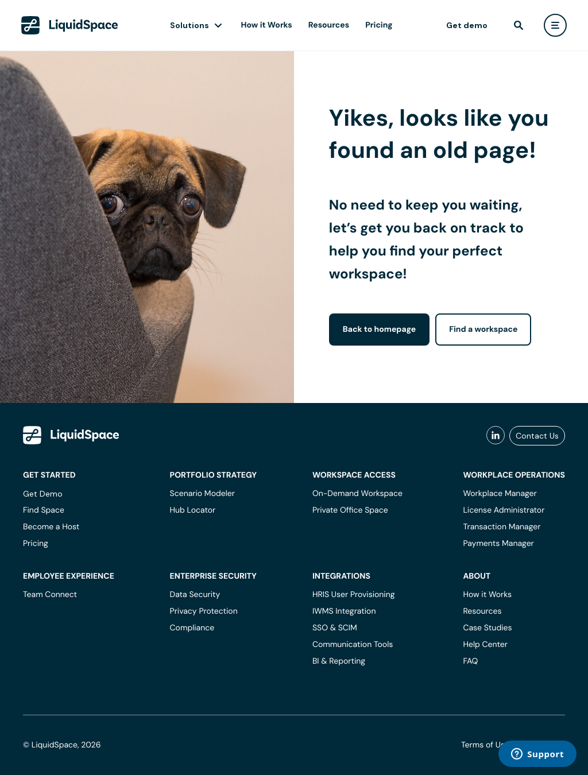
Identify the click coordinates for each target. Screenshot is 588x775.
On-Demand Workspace (357, 494)
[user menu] (555, 25)
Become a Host (51, 527)
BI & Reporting (338, 661)
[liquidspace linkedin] (495, 435)
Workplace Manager (499, 494)
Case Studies (487, 628)
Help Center (485, 645)
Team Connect (50, 595)
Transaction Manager (501, 527)
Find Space (43, 510)
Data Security (195, 595)
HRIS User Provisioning (353, 595)
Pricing (378, 25)
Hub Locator (193, 510)
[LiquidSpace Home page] (69, 25)
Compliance (192, 628)
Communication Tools (352, 645)
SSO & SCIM (334, 628)
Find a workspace (483, 329)
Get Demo (43, 494)
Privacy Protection (204, 611)
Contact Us (537, 436)
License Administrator (503, 510)
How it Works (266, 25)
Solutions (189, 25)
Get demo (467, 25)
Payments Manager (498, 543)
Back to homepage (379, 329)
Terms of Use (485, 745)
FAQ (470, 661)
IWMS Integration (344, 611)
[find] (518, 25)
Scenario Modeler (202, 494)
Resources (328, 25)
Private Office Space (350, 510)
